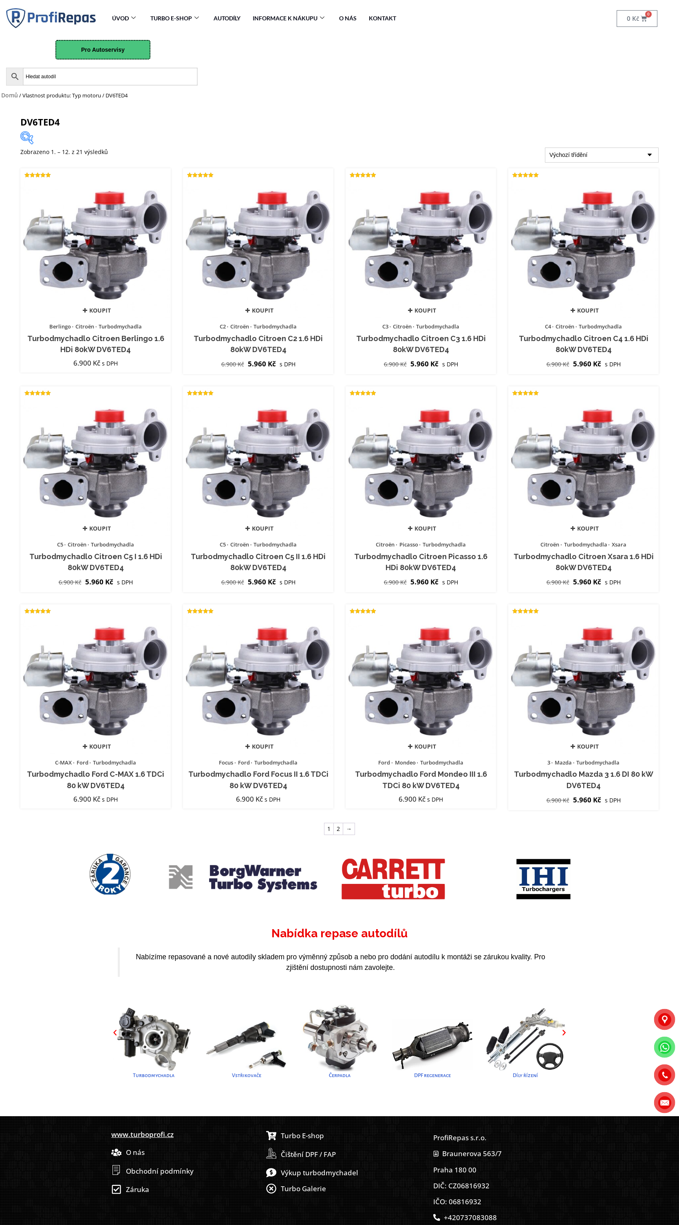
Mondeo (405, 762)
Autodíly (227, 18)
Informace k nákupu (288, 18)
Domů (9, 95)
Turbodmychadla (120, 326)
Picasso (408, 544)
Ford (82, 762)
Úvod (124, 18)
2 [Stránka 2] (338, 829)
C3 (385, 326)
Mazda (563, 762)
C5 (60, 544)
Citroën (84, 326)
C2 (223, 326)
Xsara (619, 544)
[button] (115, 1032)
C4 (548, 326)
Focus (226, 762)
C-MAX (63, 762)
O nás (348, 18)
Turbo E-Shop (174, 18)
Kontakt (382, 18)
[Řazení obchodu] (602, 155)
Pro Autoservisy (103, 49)
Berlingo (60, 326)
